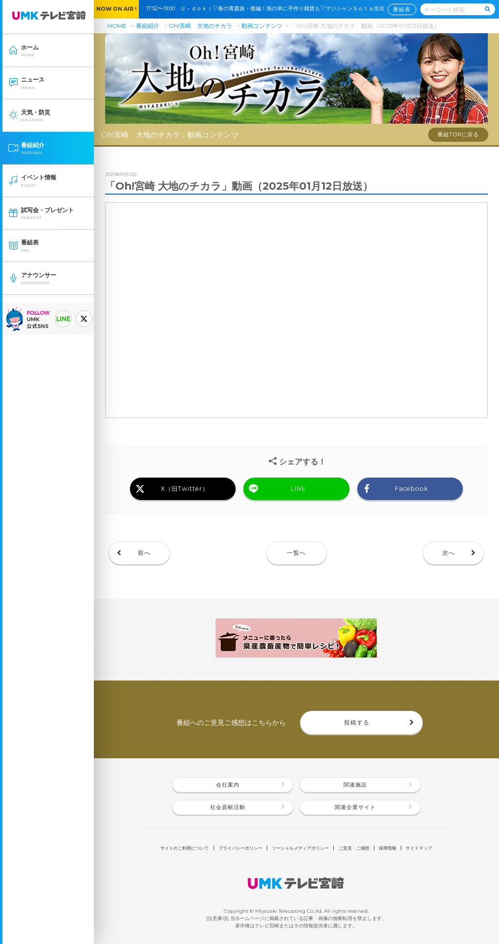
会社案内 (227, 785)
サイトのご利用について (184, 848)
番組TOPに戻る (458, 135)
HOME (117, 25)
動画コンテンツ (261, 25)
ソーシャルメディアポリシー (300, 848)
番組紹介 (147, 25)
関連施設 (355, 785)
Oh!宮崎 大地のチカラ (200, 25)
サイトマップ (419, 848)
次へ (448, 552)
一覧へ (296, 552)
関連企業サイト (355, 807)
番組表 (402, 9)
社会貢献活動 (227, 807)
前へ (144, 552)
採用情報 (387, 848)
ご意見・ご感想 (354, 848)
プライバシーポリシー (240, 848)
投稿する (356, 722)
